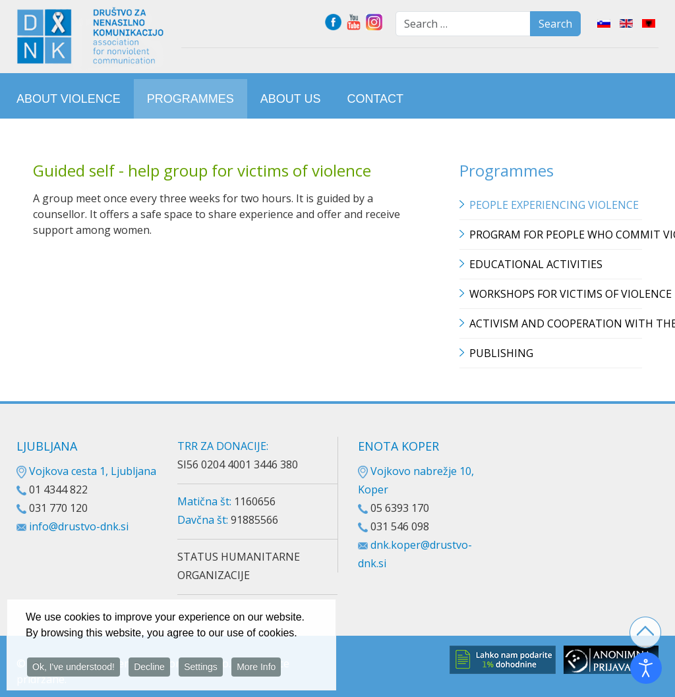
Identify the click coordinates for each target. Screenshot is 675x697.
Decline (149, 668)
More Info (256, 668)
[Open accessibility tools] (646, 668)
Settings (201, 668)
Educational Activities (535, 264)
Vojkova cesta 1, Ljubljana (86, 471)
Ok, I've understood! (73, 668)
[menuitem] (68, 99)
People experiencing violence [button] (554, 205)
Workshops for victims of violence (555, 294)
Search (555, 23)
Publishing (501, 353)
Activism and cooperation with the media (555, 323)
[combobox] (463, 23)
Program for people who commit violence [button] (555, 234)
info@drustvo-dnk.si (79, 526)
